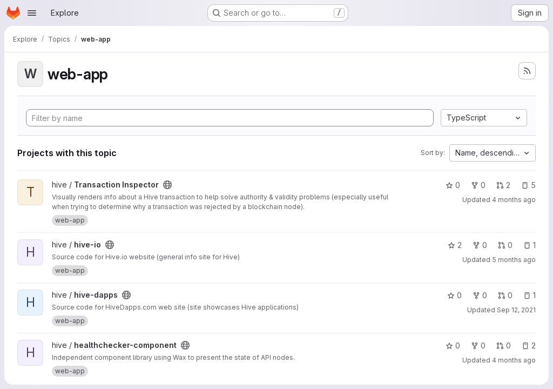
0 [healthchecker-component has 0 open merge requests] (503, 345)
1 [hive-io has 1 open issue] (529, 245)
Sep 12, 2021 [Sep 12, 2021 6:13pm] (516, 310)
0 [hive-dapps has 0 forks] (480, 295)
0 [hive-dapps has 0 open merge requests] (505, 295)
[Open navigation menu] (32, 13)
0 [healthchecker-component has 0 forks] (478, 345)
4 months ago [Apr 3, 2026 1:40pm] (514, 360)
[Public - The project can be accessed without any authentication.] (167, 184)
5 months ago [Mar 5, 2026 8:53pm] (514, 260)
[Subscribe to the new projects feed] (527, 70)
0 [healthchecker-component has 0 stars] (453, 345)
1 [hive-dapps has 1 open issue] (529, 295)
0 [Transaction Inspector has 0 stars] (453, 185)
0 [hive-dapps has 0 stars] (454, 295)
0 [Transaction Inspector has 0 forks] (478, 185)
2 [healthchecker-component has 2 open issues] (529, 345)
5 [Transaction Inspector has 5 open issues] (528, 185)
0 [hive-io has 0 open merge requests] (505, 245)
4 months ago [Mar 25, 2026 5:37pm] (514, 200)
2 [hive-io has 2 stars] (455, 245)
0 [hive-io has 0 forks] (480, 245)
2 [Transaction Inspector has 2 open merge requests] (503, 185)
